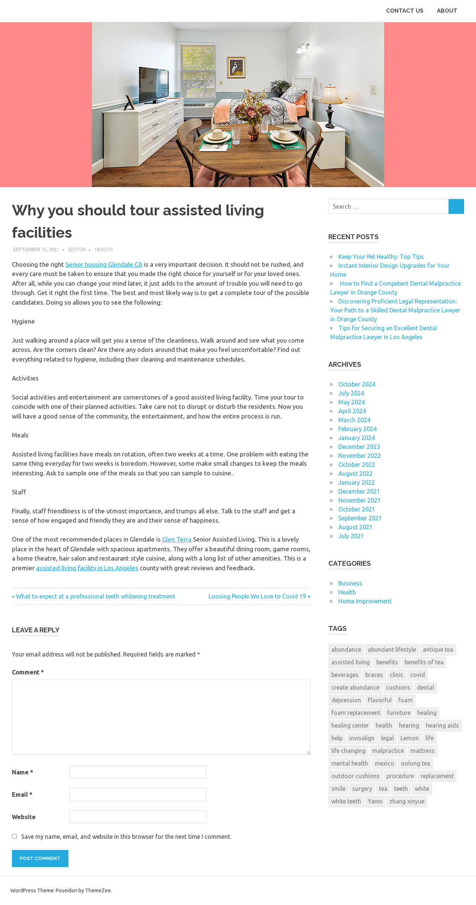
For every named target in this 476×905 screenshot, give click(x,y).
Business (350, 583)
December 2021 (359, 491)
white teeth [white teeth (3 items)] (346, 801)
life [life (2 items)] (429, 738)
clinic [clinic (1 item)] (396, 674)
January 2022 (356, 482)
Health (104, 249)
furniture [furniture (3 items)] (399, 712)
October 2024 (356, 384)
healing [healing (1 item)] (427, 712)
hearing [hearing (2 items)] (409, 725)
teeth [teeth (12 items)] (401, 788)
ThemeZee (98, 890)
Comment (28, 672)
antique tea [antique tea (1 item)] (438, 649)
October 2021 (356, 509)
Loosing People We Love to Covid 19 (257, 596)
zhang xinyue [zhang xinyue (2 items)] (406, 801)
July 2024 (351, 393)
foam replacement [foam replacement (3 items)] (355, 712)
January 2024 (356, 437)
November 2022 (359, 455)
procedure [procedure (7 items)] (400, 776)
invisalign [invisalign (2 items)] (361, 738)
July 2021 (351, 536)
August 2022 (355, 473)
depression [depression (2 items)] (346, 700)
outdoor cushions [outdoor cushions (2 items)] (355, 776)
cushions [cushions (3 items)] (398, 687)
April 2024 (352, 411)
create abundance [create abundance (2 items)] (355, 687)
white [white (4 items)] (422, 788)
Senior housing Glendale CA (103, 264)
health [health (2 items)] (384, 725)
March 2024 (354, 420)
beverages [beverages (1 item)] (344, 674)
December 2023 (359, 446)
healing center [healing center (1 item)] (350, 725)
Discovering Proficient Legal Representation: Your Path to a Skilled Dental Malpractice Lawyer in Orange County (395, 310)
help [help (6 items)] (336, 738)
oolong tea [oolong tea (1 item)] (415, 763)
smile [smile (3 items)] (338, 788)
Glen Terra (177, 539)
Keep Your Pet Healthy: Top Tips (381, 256)
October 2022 (356, 464)
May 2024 (351, 402)
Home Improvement (365, 601)
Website (24, 816)
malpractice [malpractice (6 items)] (388, 750)
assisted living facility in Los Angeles (87, 567)
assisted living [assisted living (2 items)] (350, 662)
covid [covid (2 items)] (417, 674)
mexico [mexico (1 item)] (384, 763)
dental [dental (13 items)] (425, 687)
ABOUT (447, 10)
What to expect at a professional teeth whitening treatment (95, 596)
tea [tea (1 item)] (383, 788)
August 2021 (355, 527)
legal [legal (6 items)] (387, 738)
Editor (77, 249)
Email (22, 794)
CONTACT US (405, 10)
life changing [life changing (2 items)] (348, 750)
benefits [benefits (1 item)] (387, 662)
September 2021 (360, 518)
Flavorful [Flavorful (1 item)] (380, 700)
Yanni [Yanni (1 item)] (375, 801)
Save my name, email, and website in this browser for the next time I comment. (126, 836)
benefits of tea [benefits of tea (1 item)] (424, 662)
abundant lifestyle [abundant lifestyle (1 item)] (392, 649)
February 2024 (357, 429)
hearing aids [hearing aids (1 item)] (442, 725)
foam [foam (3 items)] (405, 700)
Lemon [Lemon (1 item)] (410, 738)
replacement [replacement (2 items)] (437, 776)
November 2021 (359, 500)
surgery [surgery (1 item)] (362, 788)
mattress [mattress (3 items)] (423, 750)
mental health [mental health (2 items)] (349, 763)
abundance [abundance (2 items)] (346, 649)
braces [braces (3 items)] (374, 674)
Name (22, 772)
